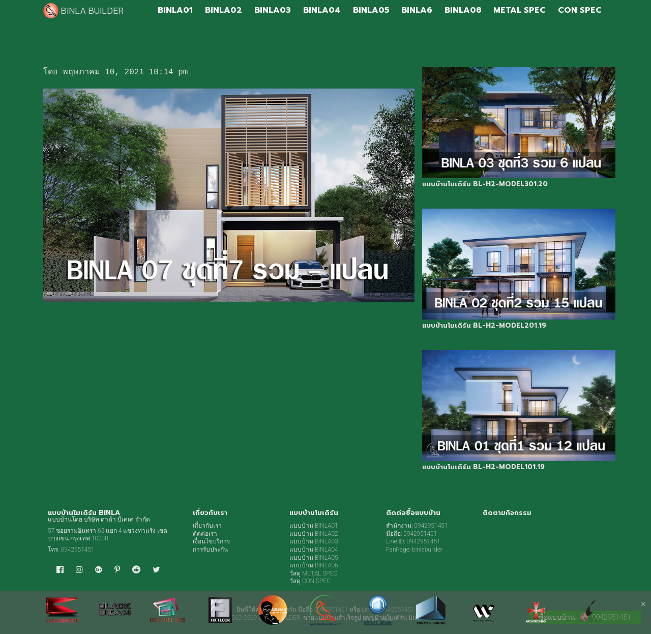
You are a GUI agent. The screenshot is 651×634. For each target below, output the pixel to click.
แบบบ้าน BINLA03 (313, 541)
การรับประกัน (210, 549)
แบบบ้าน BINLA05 (313, 557)
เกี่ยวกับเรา (207, 525)
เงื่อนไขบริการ (211, 541)
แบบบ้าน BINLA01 (313, 525)
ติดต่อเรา (205, 533)
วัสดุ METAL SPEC (313, 573)
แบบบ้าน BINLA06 (313, 565)
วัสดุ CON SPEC (310, 581)
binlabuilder (427, 549)
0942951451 (78, 549)
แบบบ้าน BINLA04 (313, 549)
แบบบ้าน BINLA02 (313, 533)
